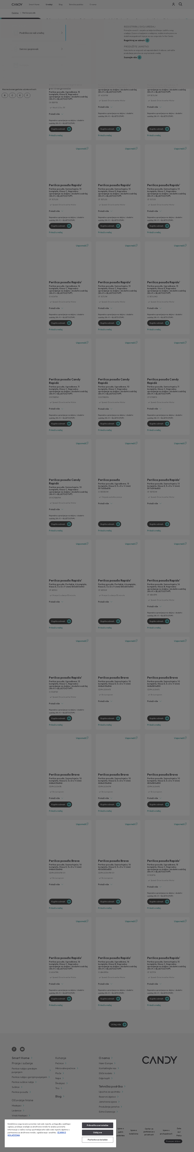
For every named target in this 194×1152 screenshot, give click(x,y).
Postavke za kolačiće (98, 1140)
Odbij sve (97, 1132)
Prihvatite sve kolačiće (97, 1125)
